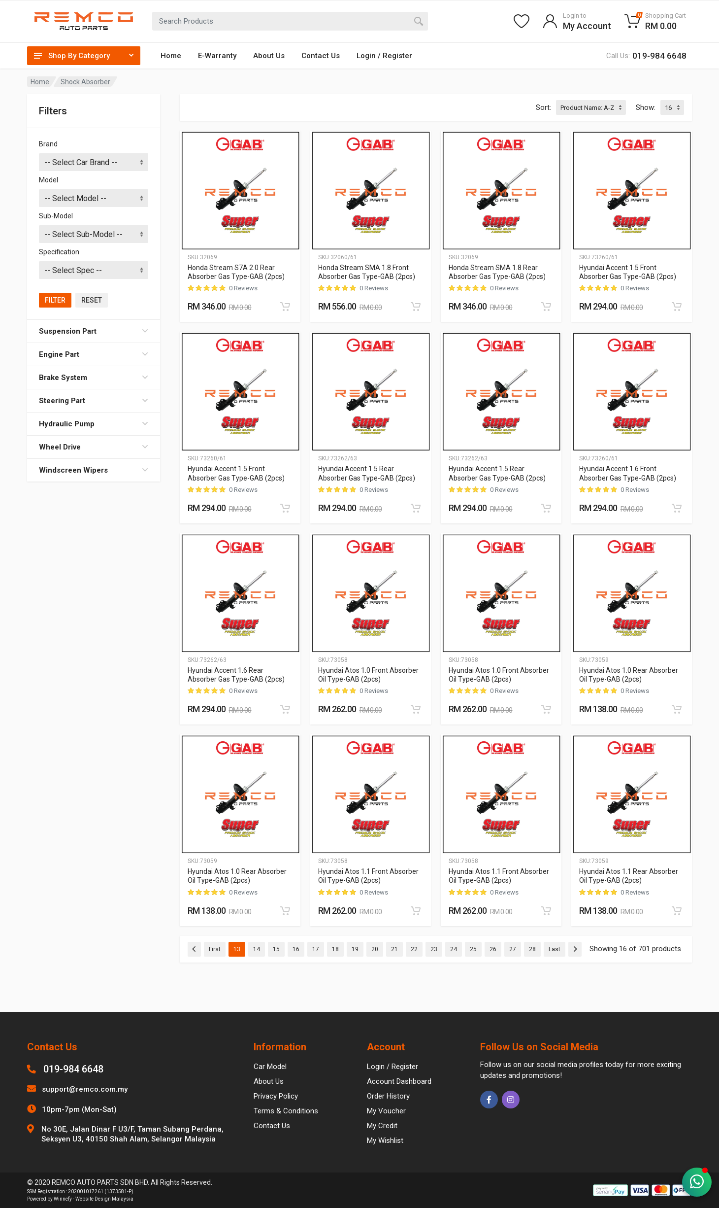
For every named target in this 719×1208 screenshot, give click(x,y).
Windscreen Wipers (93, 470)
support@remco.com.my (85, 1089)
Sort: (543, 107)
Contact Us (320, 55)
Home (171, 55)
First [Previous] (215, 949)
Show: (645, 107)
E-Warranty (217, 55)
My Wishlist (385, 1140)
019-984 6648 (73, 1069)
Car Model (270, 1066)
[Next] (575, 949)
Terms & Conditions (286, 1110)
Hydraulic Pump (93, 423)
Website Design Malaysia (104, 1199)
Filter (55, 300)
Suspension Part (93, 331)
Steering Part (93, 400)
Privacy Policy (276, 1096)
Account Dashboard (399, 1081)
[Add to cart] (285, 306)
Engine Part (93, 354)
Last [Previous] (554, 949)
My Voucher (386, 1110)
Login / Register (384, 55)
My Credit (382, 1125)
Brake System (93, 377)
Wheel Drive (93, 447)
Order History (388, 1096)
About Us (269, 55)
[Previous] (194, 949)
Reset (91, 300)
